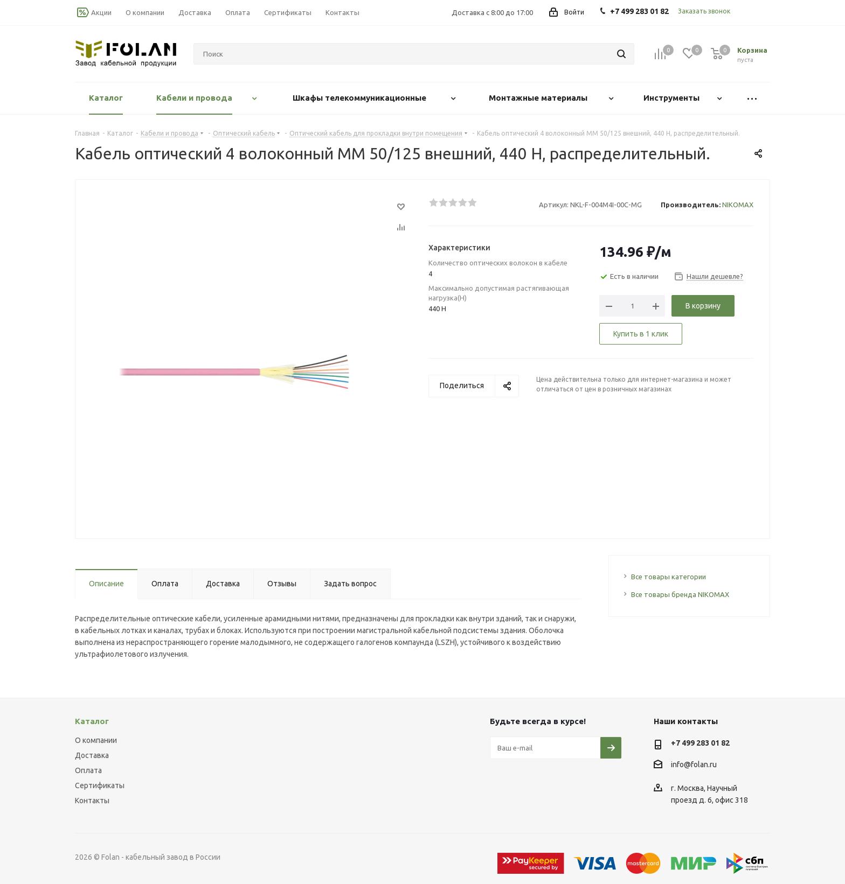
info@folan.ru (694, 764)
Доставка (92, 755)
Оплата (88, 770)
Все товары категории (668, 576)
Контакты (92, 800)
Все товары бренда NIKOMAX (680, 594)
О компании (96, 740)
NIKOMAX (737, 204)
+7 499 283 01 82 (700, 743)
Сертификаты (99, 785)
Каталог (92, 721)
